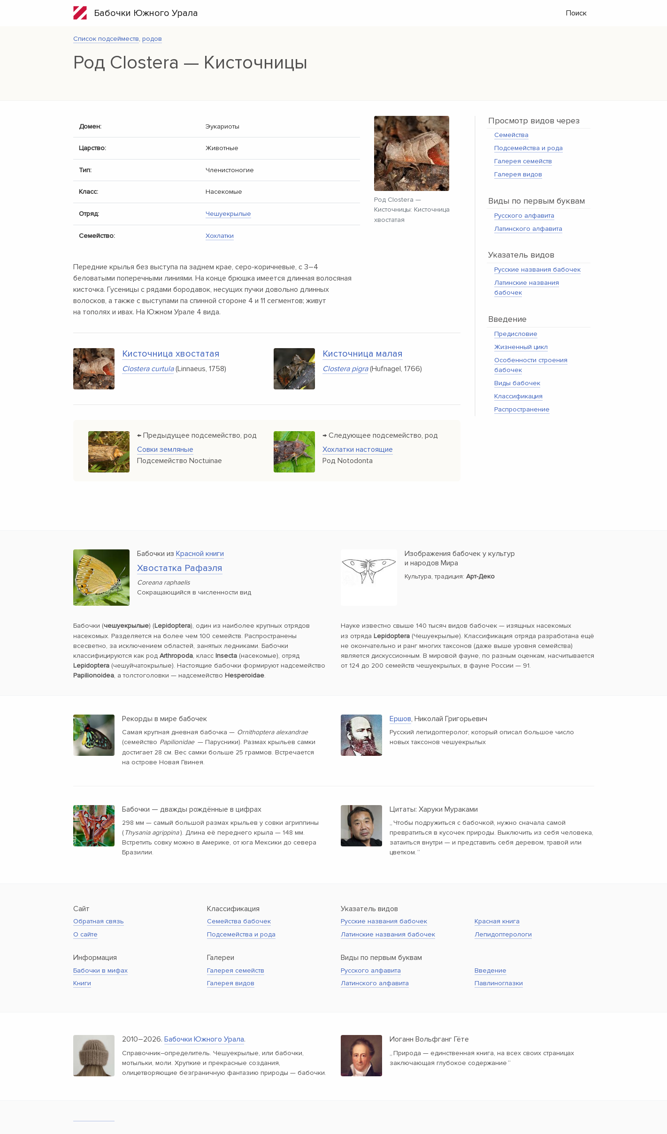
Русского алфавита (524, 216)
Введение (490, 970)
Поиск (576, 13)
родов (152, 39)
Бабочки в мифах (100, 970)
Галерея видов (518, 174)
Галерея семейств (523, 161)
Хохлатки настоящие (357, 449)
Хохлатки (220, 236)
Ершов (400, 718)
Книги (82, 983)
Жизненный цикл (521, 347)
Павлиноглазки (499, 983)
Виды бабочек (517, 383)
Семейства (511, 135)
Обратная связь (98, 921)
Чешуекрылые (228, 214)
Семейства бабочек (239, 921)
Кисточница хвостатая (171, 353)
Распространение (522, 409)
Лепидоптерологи (503, 934)
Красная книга (497, 921)
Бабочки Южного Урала (135, 13)
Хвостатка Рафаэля (179, 568)
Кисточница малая (362, 353)
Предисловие (515, 334)
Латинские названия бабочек (388, 934)
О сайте (85, 934)
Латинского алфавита (528, 229)
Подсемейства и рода (528, 148)
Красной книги (200, 553)
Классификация (518, 396)
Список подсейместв (106, 39)
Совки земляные (165, 449)
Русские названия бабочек (537, 270)
